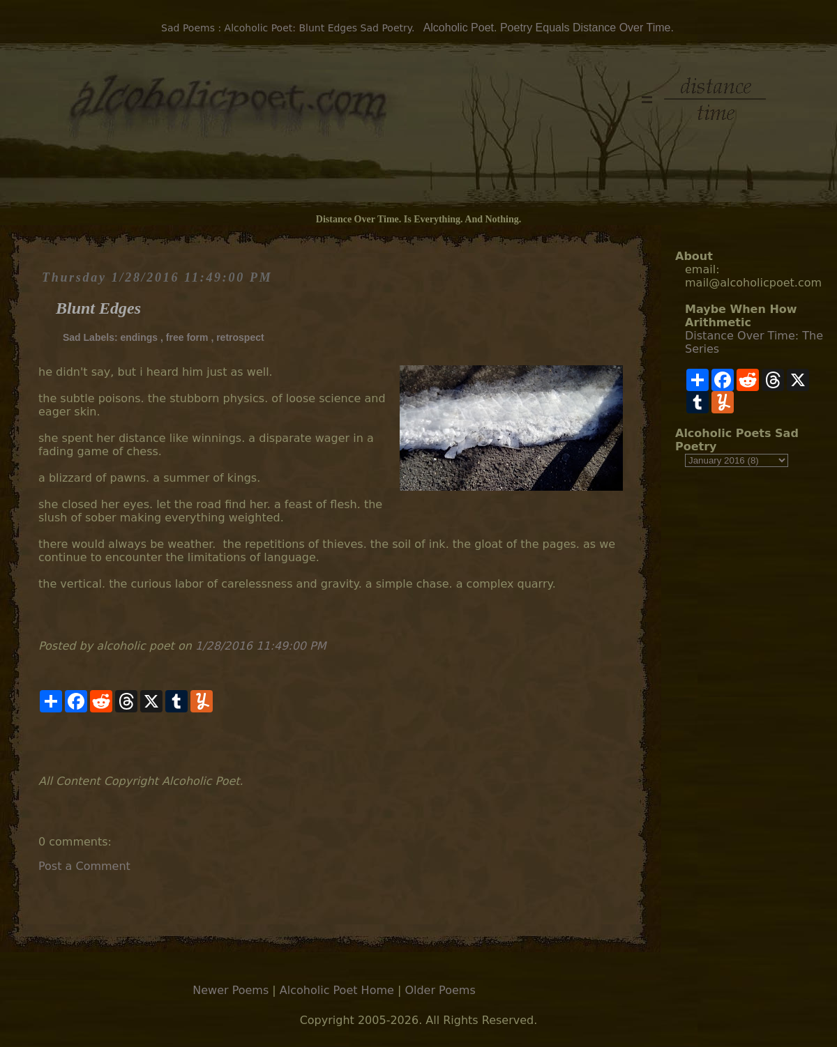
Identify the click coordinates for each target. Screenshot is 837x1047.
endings (139, 337)
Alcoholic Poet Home (337, 990)
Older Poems (440, 990)
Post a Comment (84, 866)
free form (187, 337)
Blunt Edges (98, 308)
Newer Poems (231, 990)
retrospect (240, 337)
